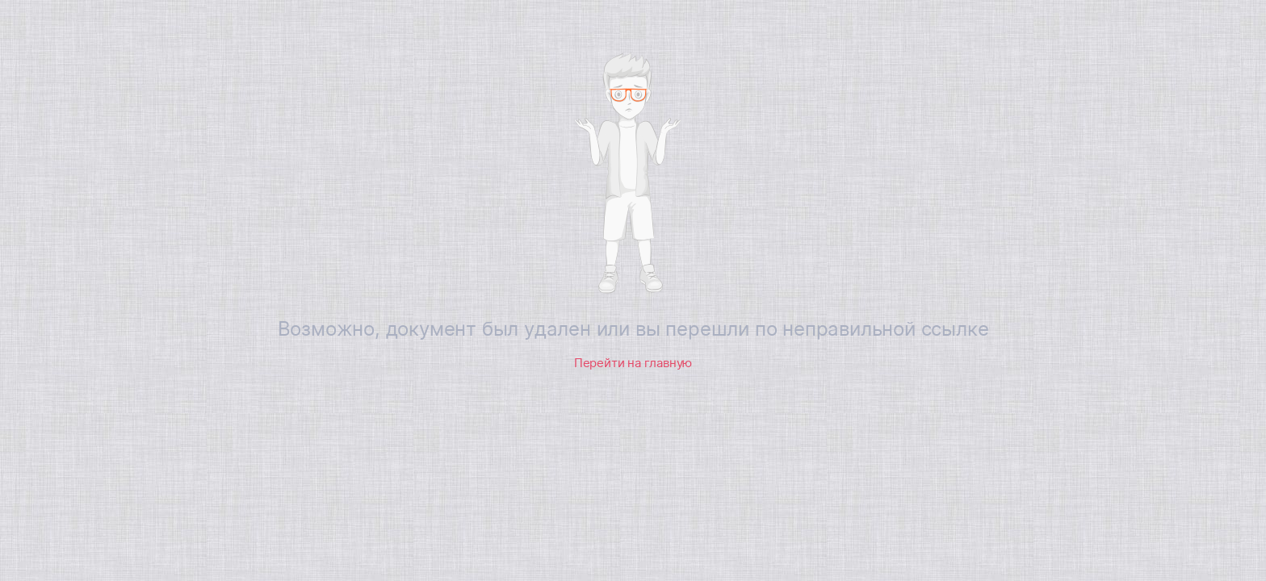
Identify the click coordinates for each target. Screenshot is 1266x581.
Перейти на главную (633, 362)
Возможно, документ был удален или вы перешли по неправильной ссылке (633, 329)
